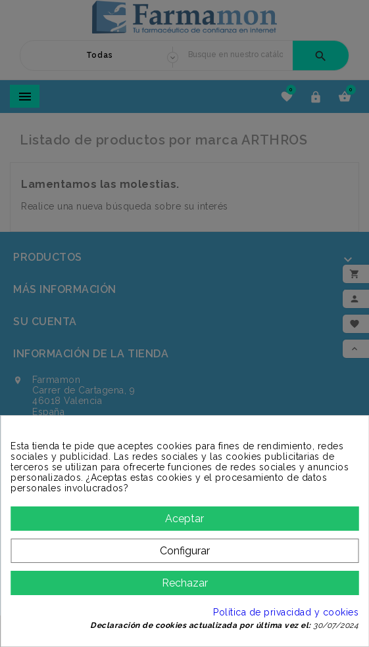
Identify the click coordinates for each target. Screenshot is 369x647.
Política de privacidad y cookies (285, 612)
